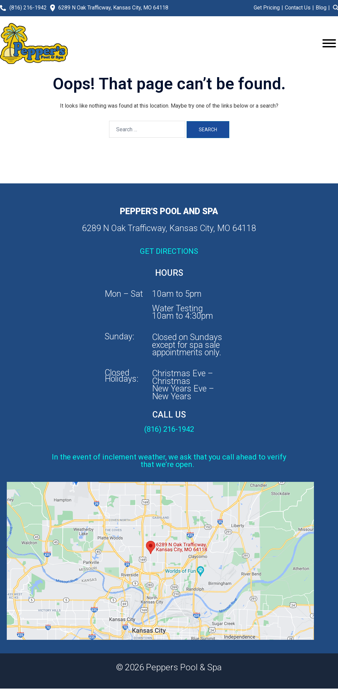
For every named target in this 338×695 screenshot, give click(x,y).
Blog (321, 7)
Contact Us (298, 7)
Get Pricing (267, 7)
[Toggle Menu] (329, 43)
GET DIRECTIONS (169, 251)
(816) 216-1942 (28, 7)
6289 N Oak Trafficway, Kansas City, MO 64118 (113, 7)
